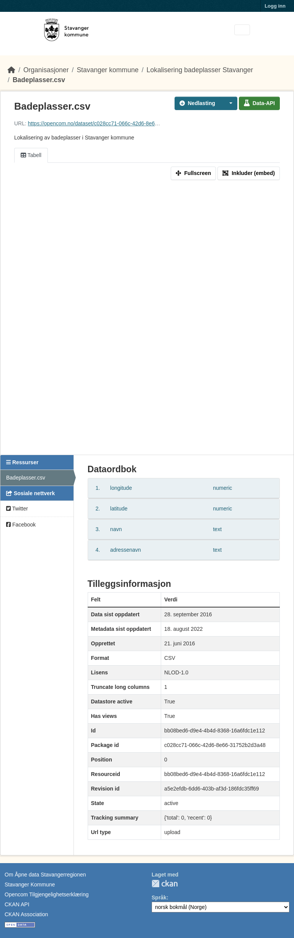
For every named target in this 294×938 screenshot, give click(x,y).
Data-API (259, 103)
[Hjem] (11, 70)
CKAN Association (26, 914)
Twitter (17, 508)
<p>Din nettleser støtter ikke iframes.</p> (147, 319)
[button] (228, 103)
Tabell (31, 155)
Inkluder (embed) (248, 173)
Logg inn (275, 6)
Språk (159, 897)
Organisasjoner (46, 70)
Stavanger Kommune (30, 884)
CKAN (165, 884)
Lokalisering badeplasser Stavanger (200, 70)
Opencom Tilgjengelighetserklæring (46, 894)
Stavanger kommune (107, 70)
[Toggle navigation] (242, 30)
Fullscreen (193, 173)
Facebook (21, 525)
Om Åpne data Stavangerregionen (45, 875)
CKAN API (17, 904)
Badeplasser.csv (39, 80)
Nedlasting (198, 103)
